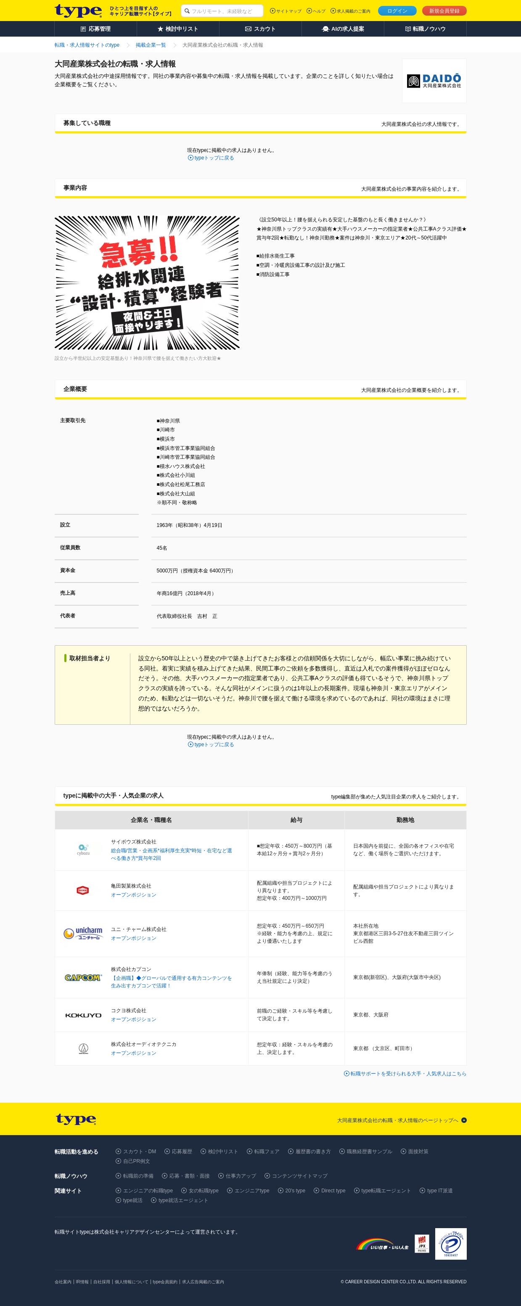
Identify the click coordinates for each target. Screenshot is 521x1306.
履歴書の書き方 (313, 1151)
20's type (296, 1191)
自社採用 (101, 1281)
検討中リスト (223, 1151)
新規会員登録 (444, 11)
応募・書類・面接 (189, 1176)
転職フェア (267, 1151)
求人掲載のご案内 (353, 11)
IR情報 (82, 1281)
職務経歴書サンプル (369, 1151)
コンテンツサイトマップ (300, 1176)
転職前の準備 (138, 1176)
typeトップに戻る (215, 158)
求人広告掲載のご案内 (203, 1281)
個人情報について (131, 1281)
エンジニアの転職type (148, 1191)
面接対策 (418, 1151)
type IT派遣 (440, 1191)
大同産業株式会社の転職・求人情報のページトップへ (397, 1120)
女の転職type (204, 1191)
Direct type (333, 1191)
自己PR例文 (137, 1161)
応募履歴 (182, 1151)
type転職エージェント (387, 1191)
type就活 (133, 1200)
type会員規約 (165, 1281)
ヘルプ (319, 11)
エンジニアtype (252, 1191)
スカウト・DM (139, 1151)
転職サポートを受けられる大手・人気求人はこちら (409, 1074)
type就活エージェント (184, 1200)
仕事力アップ (241, 1176)
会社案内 (63, 1281)
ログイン (397, 11)
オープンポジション (133, 895)
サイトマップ (288, 11)
